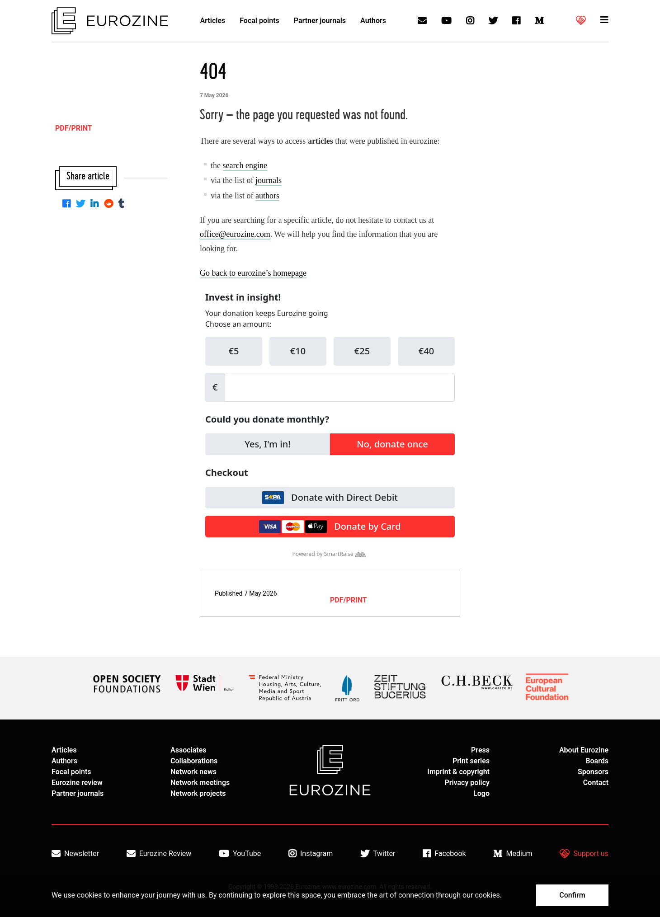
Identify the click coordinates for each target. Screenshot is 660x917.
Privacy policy (467, 782)
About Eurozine (583, 750)
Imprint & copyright (458, 771)
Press (480, 750)
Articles (213, 20)
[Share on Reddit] (110, 204)
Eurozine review (77, 782)
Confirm (572, 895)
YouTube (240, 854)
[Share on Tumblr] (123, 204)
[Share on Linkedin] (96, 204)
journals (268, 180)
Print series (471, 761)
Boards (596, 761)
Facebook (444, 854)
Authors (373, 20)
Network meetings (200, 782)
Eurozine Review (159, 854)
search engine (245, 165)
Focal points (259, 20)
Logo (481, 793)
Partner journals (320, 20)
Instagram (310, 854)
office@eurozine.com (235, 234)
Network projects (198, 793)
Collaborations (193, 761)
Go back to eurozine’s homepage (253, 272)
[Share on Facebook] (68, 204)
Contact (595, 782)
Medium (512, 854)
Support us (584, 854)
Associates (188, 750)
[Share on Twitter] (82, 204)
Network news (193, 771)
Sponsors (593, 771)
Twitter (377, 854)
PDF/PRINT (348, 600)
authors (267, 195)
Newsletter (75, 854)
